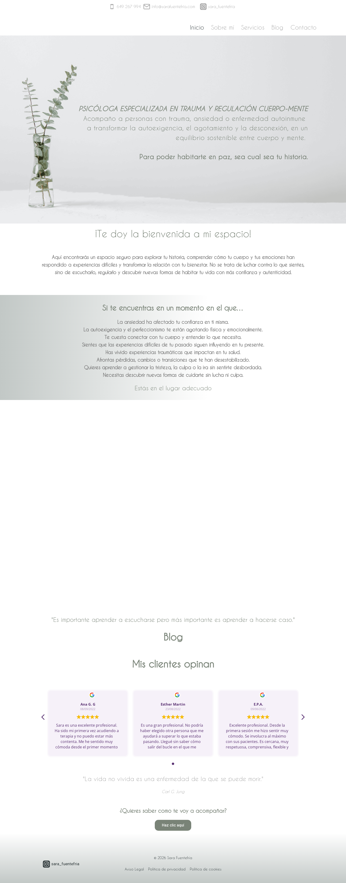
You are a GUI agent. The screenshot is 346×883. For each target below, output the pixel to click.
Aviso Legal (134, 869)
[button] (173, 825)
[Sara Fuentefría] (40, 27)
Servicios (252, 27)
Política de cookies (206, 869)
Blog (277, 27)
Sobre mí (222, 27)
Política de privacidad (167, 869)
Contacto (303, 27)
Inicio (197, 27)
